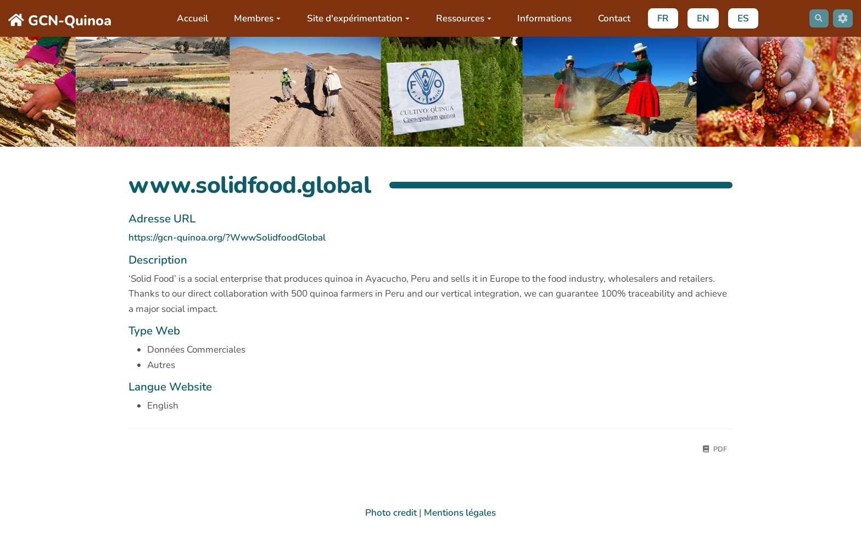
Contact (610, 18)
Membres (253, 18)
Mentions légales (460, 515)
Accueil (188, 18)
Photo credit (391, 515)
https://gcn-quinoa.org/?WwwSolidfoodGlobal (227, 237)
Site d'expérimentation (354, 18)
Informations (540, 18)
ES (739, 18)
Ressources (459, 18)
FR (658, 18)
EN (698, 18)
